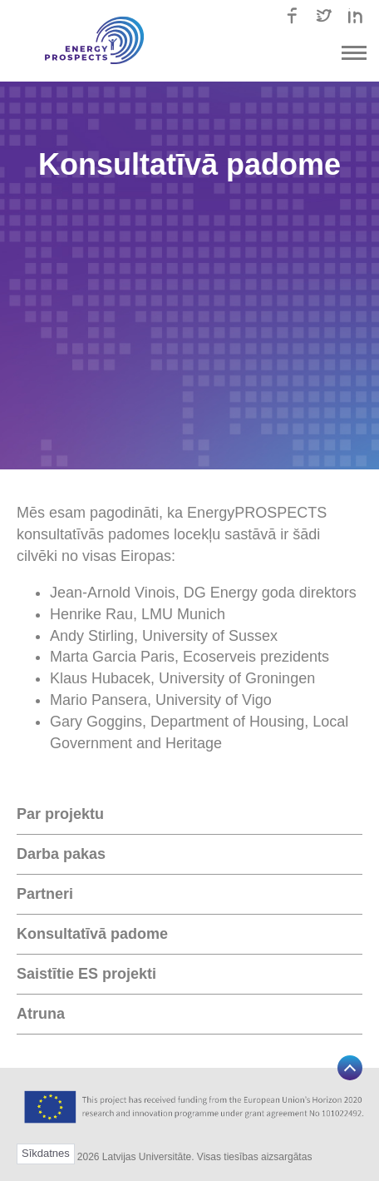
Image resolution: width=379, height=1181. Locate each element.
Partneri (45, 894)
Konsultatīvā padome (92, 933)
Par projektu (60, 814)
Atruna (41, 1013)
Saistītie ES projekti (86, 973)
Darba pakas (61, 854)
